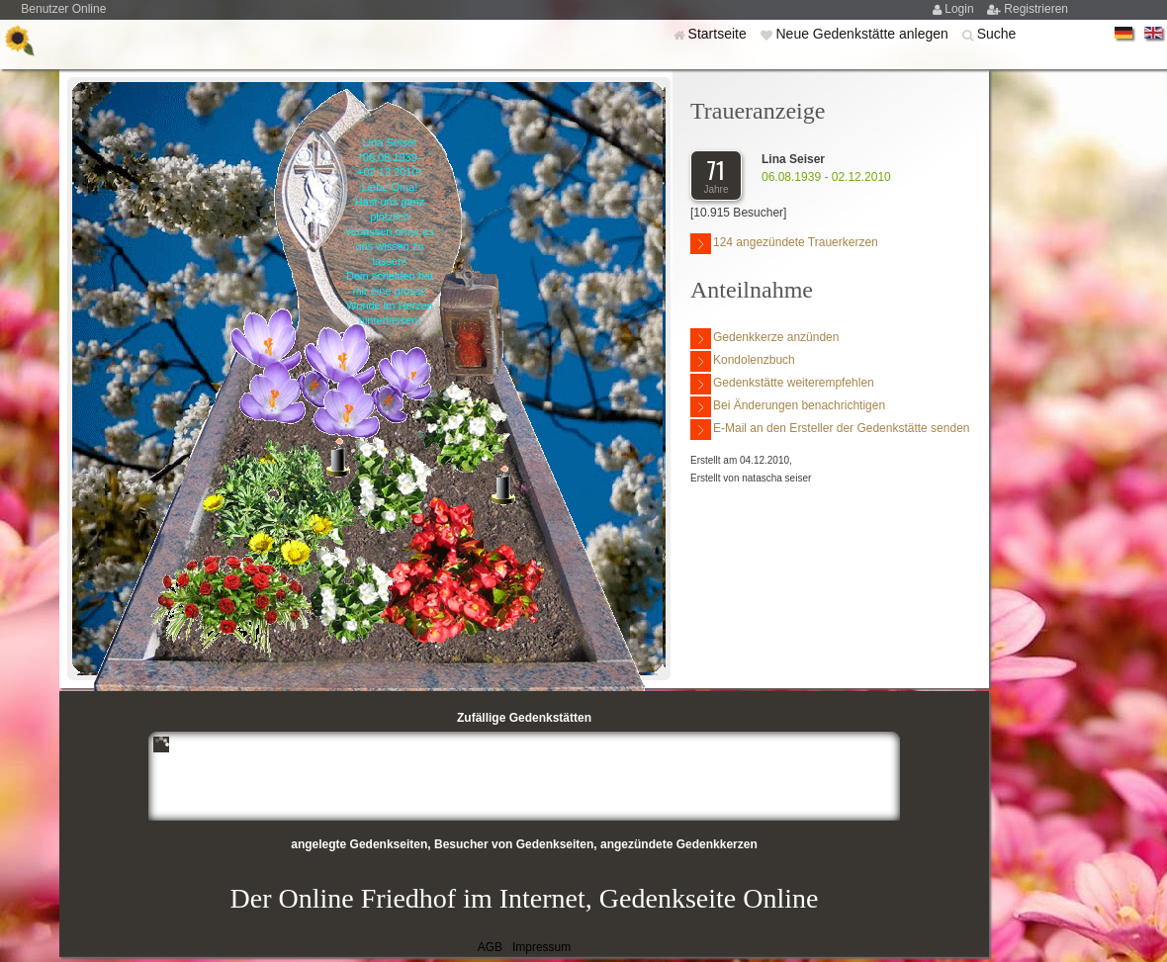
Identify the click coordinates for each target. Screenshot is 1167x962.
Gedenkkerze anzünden (764, 338)
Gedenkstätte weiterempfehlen (782, 384)
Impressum (541, 947)
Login (960, 9)
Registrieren (1036, 9)
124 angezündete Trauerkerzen (784, 243)
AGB (490, 947)
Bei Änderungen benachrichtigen (787, 406)
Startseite (719, 34)
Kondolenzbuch (742, 361)
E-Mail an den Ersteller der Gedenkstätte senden (829, 429)
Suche (997, 34)
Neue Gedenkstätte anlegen (863, 34)
